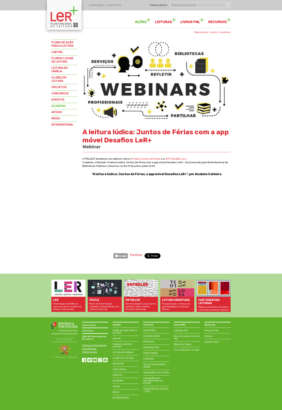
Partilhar (136, 255)
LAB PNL (57, 52)
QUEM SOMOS (97, 5)
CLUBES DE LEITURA (59, 79)
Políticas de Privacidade (94, 345)
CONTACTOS (114, 5)
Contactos (88, 331)
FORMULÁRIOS (158, 5)
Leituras (148, 325)
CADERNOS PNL (151, 347)
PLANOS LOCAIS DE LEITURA (62, 60)
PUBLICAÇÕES (150, 353)
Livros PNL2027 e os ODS (186, 350)
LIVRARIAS (148, 359)
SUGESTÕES (149, 330)
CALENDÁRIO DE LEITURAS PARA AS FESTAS (153, 380)
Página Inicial (201, 32)
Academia (225, 32)
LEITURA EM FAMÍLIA (59, 69)
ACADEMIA (58, 106)
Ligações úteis (212, 342)
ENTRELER (148, 342)
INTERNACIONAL (62, 124)
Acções (117, 325)
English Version (89, 352)
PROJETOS (59, 87)
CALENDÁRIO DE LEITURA (156, 372)
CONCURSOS (60, 93)
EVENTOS (57, 99)
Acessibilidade (89, 349)
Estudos (208, 336)
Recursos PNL (211, 330)
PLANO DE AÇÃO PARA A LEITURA (62, 44)
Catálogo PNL (181, 330)
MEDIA (55, 118)
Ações (214, 32)
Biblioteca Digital (182, 344)
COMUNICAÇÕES (151, 336)
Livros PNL (180, 325)
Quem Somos (89, 325)
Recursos (210, 325)
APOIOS (56, 112)
